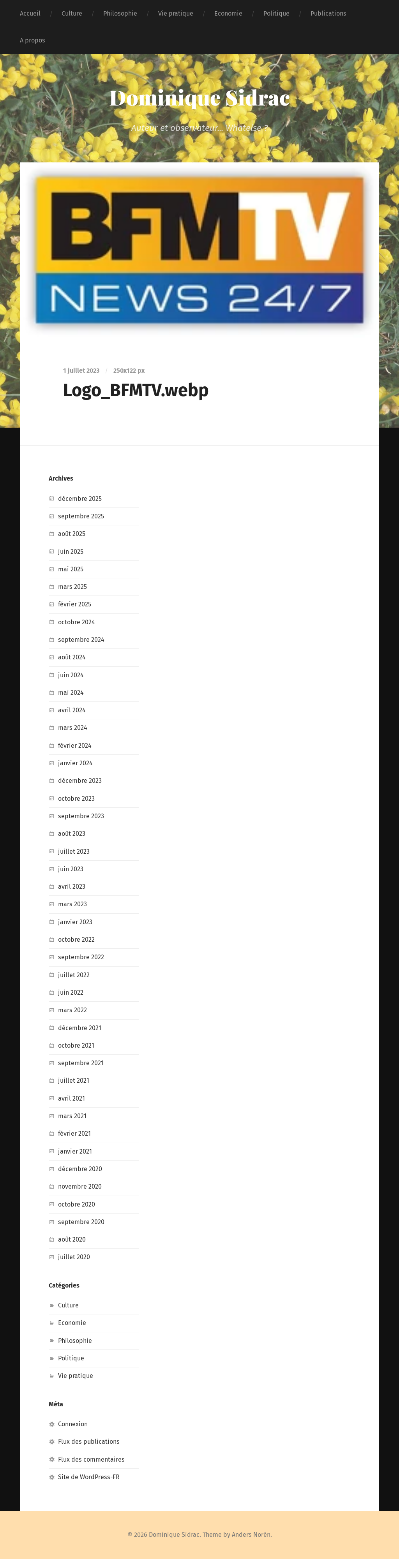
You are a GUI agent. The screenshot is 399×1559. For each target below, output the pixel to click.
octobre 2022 (76, 939)
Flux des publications (89, 1441)
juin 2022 (70, 992)
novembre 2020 (80, 1186)
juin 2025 (70, 551)
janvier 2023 (75, 922)
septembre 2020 (81, 1222)
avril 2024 (72, 710)
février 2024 (75, 745)
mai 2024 (71, 692)
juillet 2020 (74, 1257)
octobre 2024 (76, 622)
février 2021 (74, 1133)
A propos (32, 40)
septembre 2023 (81, 816)
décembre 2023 (80, 780)
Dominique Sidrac (199, 97)
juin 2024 (71, 675)
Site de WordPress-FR (89, 1477)
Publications (328, 13)
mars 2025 (72, 586)
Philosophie (120, 13)
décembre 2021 (79, 1028)
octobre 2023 (76, 798)
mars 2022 (72, 1010)
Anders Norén (251, 1534)
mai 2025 (70, 569)
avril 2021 (71, 1098)
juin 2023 (70, 869)
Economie (228, 13)
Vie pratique (175, 13)
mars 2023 (72, 904)
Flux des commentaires (91, 1459)
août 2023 (71, 833)
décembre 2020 (80, 1169)
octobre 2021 (76, 1045)
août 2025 (71, 533)
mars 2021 (72, 1116)
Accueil (30, 13)
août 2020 (72, 1239)
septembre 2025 (81, 516)
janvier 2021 (75, 1151)
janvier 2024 (75, 763)
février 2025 (74, 604)
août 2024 (72, 657)
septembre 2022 (81, 957)
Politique (276, 13)
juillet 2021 (73, 1080)
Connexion (73, 1424)
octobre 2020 (76, 1204)
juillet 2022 (74, 975)
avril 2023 (71, 886)
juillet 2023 (74, 851)
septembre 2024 (81, 639)
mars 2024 (72, 727)
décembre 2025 (80, 498)
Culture (72, 13)
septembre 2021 (81, 1063)
